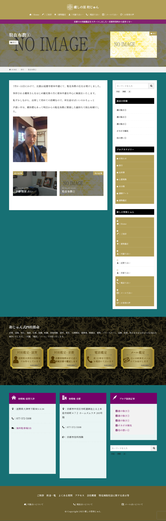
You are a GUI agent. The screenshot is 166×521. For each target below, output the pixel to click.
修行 (14, 42)
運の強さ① (121, 123)
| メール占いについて (133, 504)
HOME (14, 69)
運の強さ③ (121, 109)
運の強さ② (121, 116)
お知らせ (123, 158)
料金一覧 (51, 495)
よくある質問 (65, 495)
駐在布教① (32, 69)
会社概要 (91, 495)
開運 (124, 91)
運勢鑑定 (123, 200)
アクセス (79, 495)
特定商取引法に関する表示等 (114, 495)
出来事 (122, 172)
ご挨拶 (40, 495)
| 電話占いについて (84, 504)
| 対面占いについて (34, 504)
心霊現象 (123, 179)
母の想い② (121, 137)
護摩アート (124, 193)
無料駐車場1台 (24, 428)
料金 (118, 91)
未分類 (122, 186)
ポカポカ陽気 (122, 130)
